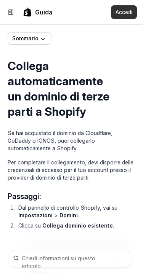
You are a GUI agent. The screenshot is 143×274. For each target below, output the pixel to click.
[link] (37, 12)
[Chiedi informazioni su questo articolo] (70, 259)
